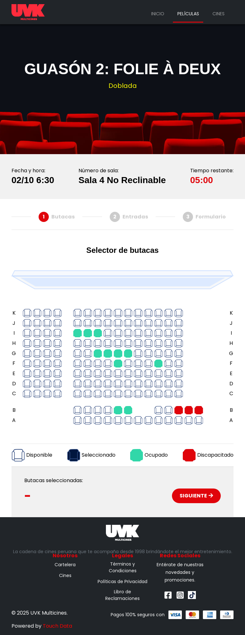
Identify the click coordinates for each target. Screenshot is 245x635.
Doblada (122, 85)
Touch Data (57, 626)
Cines (218, 14)
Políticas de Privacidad (122, 581)
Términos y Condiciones (123, 567)
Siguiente (196, 495)
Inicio (157, 14)
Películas (188, 14)
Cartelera (65, 564)
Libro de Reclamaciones (122, 595)
